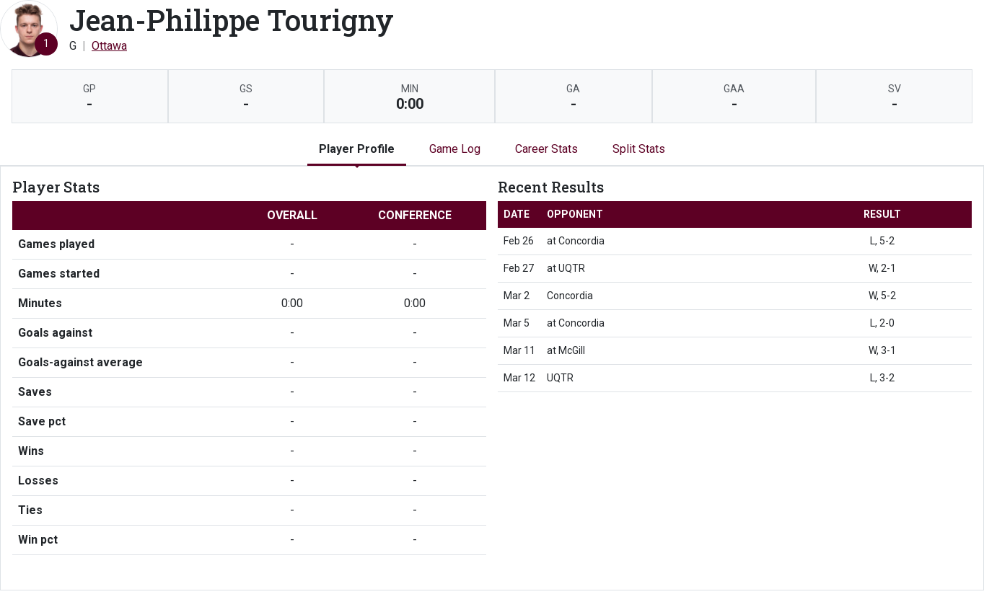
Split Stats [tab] (638, 149)
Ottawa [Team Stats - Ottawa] (109, 46)
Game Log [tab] (454, 149)
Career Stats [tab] (546, 149)
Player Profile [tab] (357, 149)
